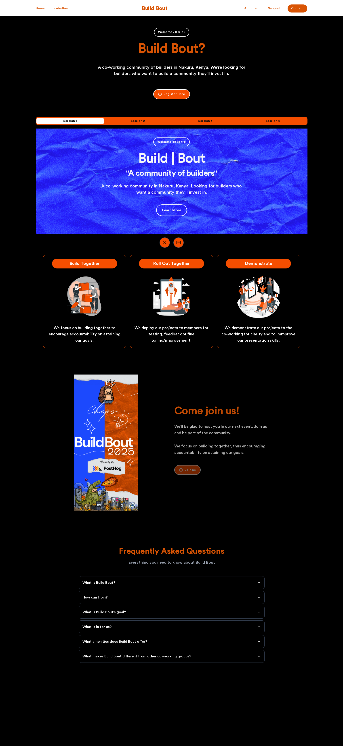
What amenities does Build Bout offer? (171, 641)
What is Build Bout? (171, 582)
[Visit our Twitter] (165, 242)
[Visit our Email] (178, 242)
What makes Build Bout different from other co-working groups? (171, 656)
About (251, 8)
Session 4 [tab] (273, 121)
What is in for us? (171, 627)
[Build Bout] (155, 8)
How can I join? (171, 597)
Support (274, 8)
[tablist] (171, 121)
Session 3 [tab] (205, 121)
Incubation (60, 8)
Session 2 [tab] (138, 121)
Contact (297, 8)
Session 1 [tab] (70, 121)
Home (40, 9)
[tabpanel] (171, 181)
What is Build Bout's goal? (171, 612)
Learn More (171, 210)
